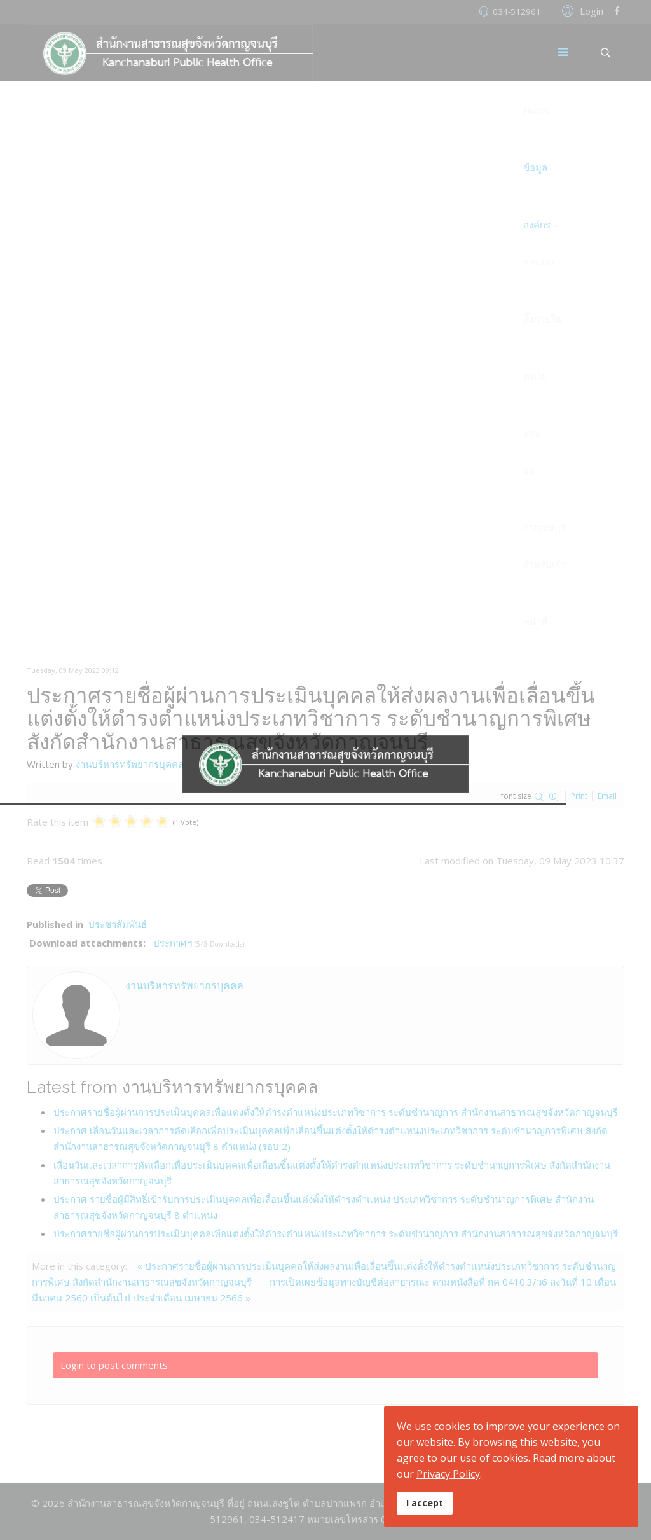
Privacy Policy (448, 1474)
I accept (424, 1503)
